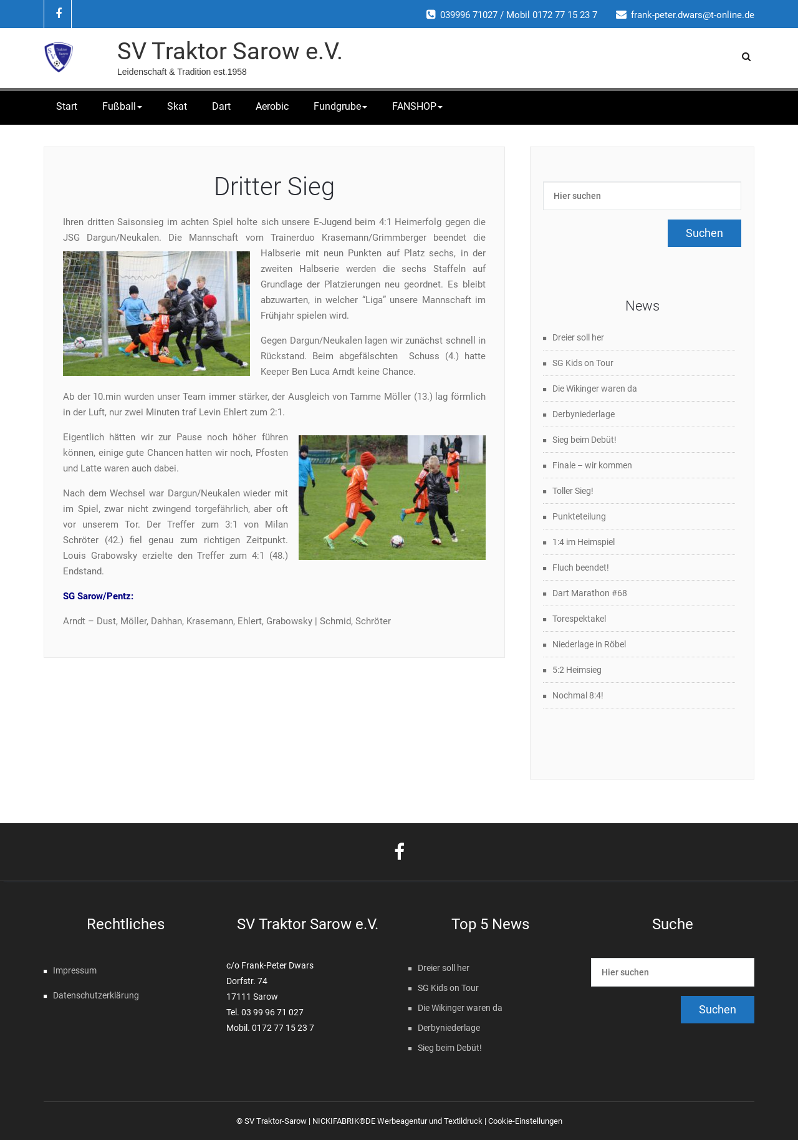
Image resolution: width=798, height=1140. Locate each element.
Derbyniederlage (583, 414)
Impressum (75, 970)
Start (66, 106)
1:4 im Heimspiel (583, 542)
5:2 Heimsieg (577, 670)
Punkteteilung (579, 516)
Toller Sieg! (573, 491)
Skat (177, 106)
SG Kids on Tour (582, 363)
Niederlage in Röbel (589, 644)
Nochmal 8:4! (577, 695)
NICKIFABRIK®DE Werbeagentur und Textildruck (397, 1121)
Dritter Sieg (274, 186)
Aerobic (272, 106)
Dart (221, 106)
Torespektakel (579, 619)
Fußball (122, 106)
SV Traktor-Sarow (275, 1121)
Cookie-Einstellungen (525, 1121)
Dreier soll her (578, 337)
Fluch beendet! (580, 567)
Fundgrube (340, 106)
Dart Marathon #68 (589, 593)
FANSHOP (417, 106)
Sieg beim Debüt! (584, 440)
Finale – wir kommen (592, 465)
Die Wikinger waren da (594, 389)
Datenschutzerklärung (96, 995)
